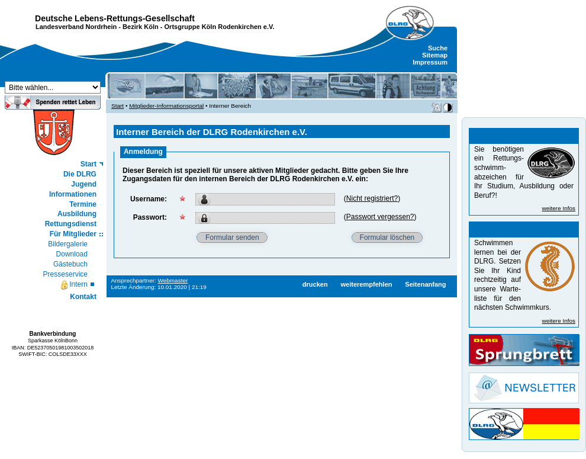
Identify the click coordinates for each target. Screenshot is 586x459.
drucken (315, 284)
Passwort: (150, 217)
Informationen (72, 194)
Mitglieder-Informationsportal (166, 105)
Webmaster (173, 280)
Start (88, 164)
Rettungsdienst (70, 224)
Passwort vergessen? (380, 217)
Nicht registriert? (372, 198)
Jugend (83, 184)
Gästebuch (70, 264)
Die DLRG (79, 174)
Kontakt (83, 297)
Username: (148, 199)
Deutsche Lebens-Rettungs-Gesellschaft (115, 18)
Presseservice (65, 274)
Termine (82, 204)
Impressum (430, 62)
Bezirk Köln (141, 26)
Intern (74, 285)
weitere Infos (558, 208)
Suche (437, 48)
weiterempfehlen (366, 284)
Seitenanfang (425, 284)
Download (72, 254)
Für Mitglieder (73, 234)
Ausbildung (76, 214)
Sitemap (434, 55)
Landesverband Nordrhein (76, 26)
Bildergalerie (68, 244)
